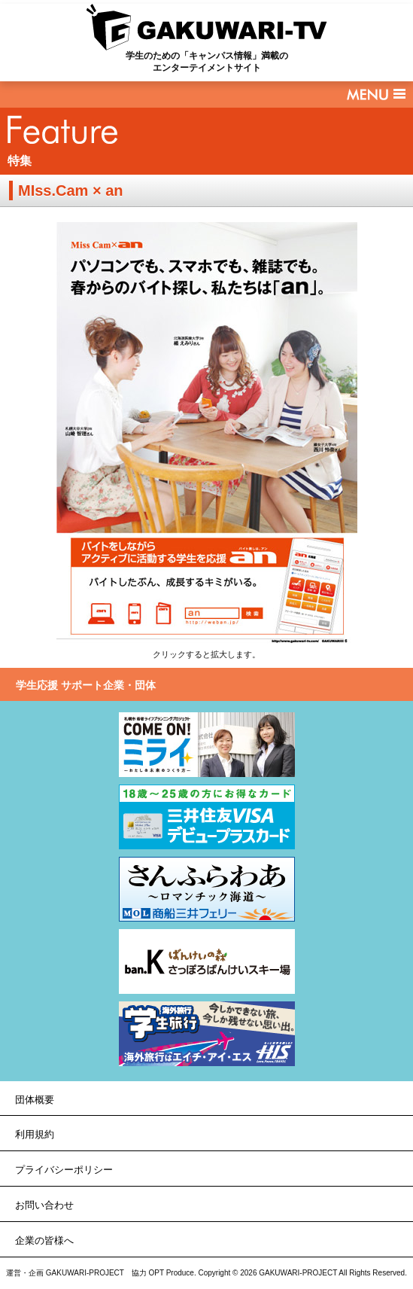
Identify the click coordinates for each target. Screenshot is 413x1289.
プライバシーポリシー (64, 1169)
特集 (20, 160)
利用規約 (34, 1134)
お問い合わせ (44, 1205)
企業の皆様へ (44, 1240)
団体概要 (34, 1099)
